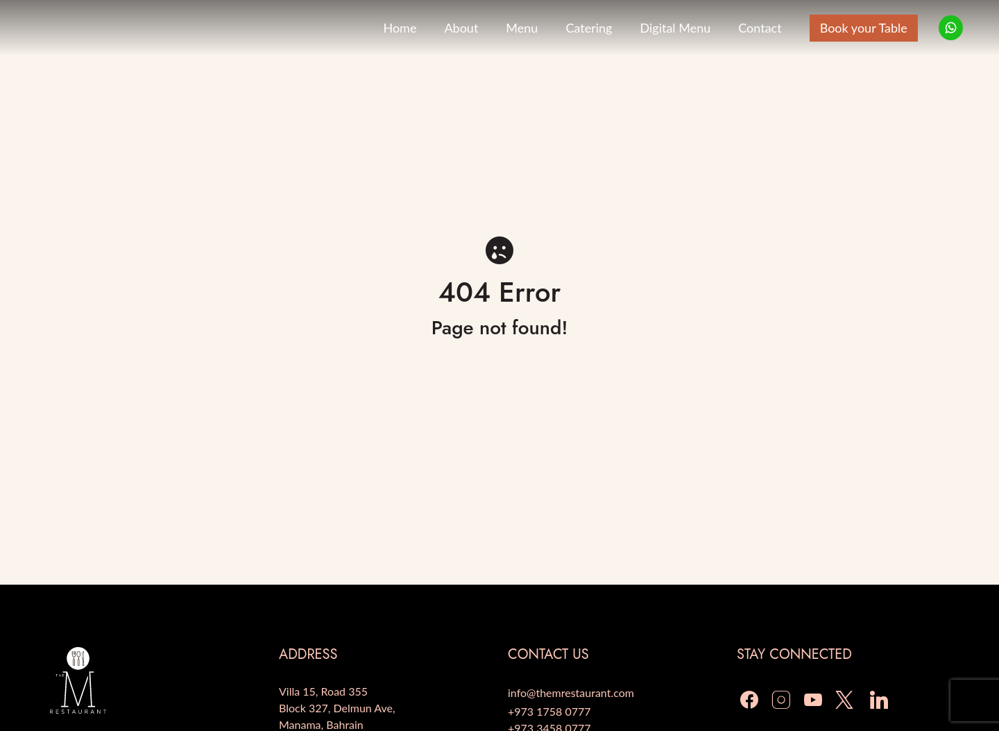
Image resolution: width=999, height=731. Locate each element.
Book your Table (863, 27)
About (461, 27)
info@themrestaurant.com (571, 692)
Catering (588, 27)
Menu (522, 27)
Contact (759, 27)
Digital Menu (675, 27)
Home (399, 27)
